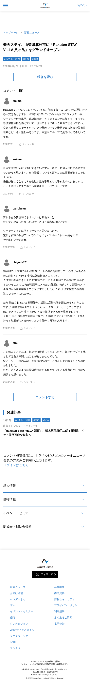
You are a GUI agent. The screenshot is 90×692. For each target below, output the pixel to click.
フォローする (48, 574)
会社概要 (59, 587)
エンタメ (15, 648)
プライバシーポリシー (67, 605)
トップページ (11, 32)
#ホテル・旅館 (12, 59)
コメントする (45, 397)
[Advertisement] (45, 20)
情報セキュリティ (64, 599)
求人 (12, 605)
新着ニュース (32, 32)
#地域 (35, 59)
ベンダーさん (18, 599)
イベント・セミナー (17, 513)
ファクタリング (19, 635)
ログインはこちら (16, 465)
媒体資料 (59, 593)
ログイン (82, 5)
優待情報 (9, 499)
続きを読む (45, 77)
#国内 (26, 59)
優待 (12, 617)
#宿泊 (46, 420)
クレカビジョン (19, 623)
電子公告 (59, 623)
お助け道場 (16, 593)
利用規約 (59, 611)
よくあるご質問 (63, 617)
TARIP (13, 642)
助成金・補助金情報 (17, 526)
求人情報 (9, 485)
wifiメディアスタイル (22, 629)
